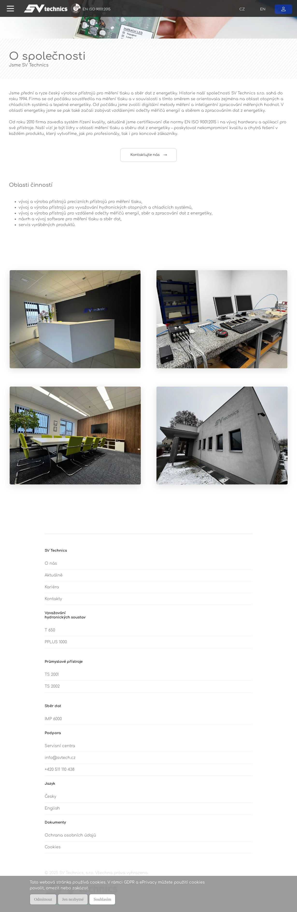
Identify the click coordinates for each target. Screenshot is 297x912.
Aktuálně (54, 578)
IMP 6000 (53, 721)
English (52, 811)
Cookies (53, 850)
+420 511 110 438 (59, 772)
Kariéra (52, 590)
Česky (50, 799)
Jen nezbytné (75, 899)
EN (262, 9)
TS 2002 (52, 689)
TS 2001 (52, 677)
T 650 (50, 633)
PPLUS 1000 (56, 645)
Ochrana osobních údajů (70, 838)
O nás (51, 566)
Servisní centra (60, 748)
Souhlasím (105, 899)
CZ (242, 9)
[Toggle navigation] (10, 8)
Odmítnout (43, 899)
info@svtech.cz (60, 760)
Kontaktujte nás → (148, 155)
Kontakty (53, 601)
